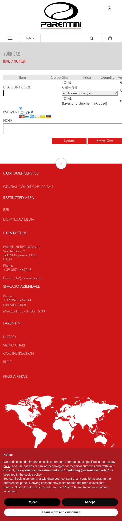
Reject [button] (32, 502)
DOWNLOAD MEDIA (18, 219)
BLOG (7, 362)
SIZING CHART (14, 345)
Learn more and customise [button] (61, 512)
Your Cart (20, 61)
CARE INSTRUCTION (18, 353)
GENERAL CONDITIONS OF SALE (28, 187)
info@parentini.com (28, 278)
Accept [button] (90, 502)
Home (6, 61)
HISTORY (9, 337)
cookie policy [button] (32, 474)
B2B (6, 210)
